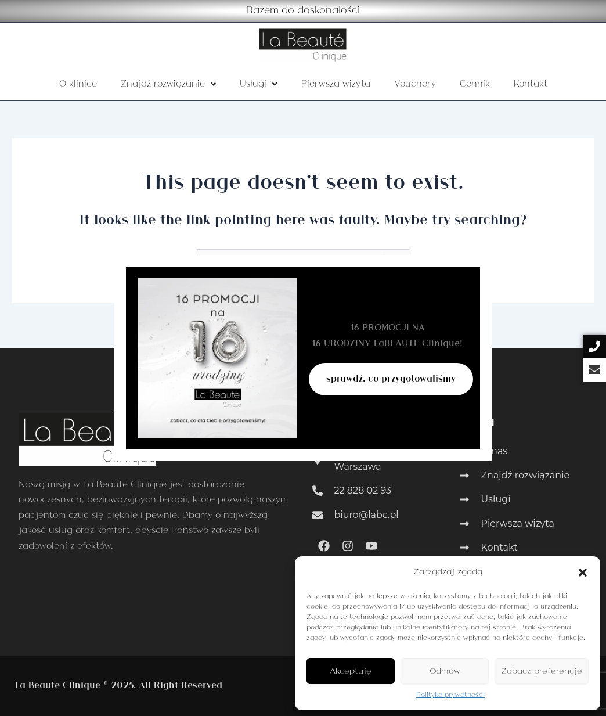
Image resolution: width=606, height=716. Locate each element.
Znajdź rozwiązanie (168, 84)
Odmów (445, 671)
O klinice (78, 84)
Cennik (475, 84)
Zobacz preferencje (541, 671)
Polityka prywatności (450, 695)
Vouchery (415, 84)
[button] (583, 572)
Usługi (258, 84)
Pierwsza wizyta (335, 84)
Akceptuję (350, 671)
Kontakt (530, 84)
